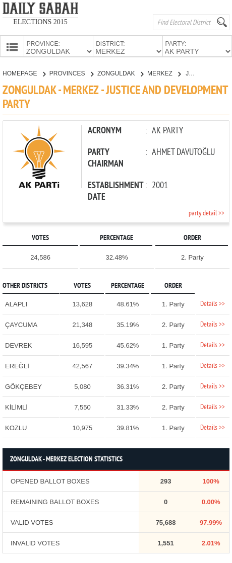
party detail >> (206, 212)
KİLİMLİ (16, 406)
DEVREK (18, 344)
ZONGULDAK (120, 72)
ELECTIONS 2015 (40, 22)
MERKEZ (164, 72)
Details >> (212, 303)
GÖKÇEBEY (23, 385)
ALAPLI (16, 303)
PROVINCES (71, 72)
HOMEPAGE (24, 72)
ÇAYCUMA (21, 324)
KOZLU (16, 427)
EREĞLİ (17, 365)
